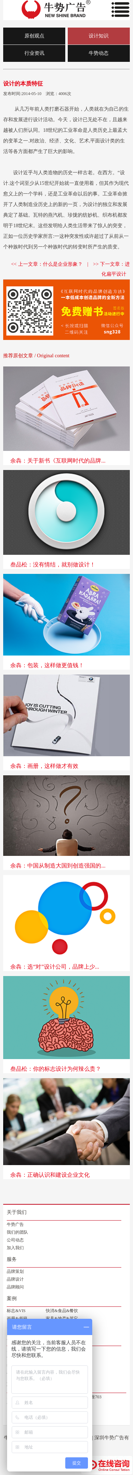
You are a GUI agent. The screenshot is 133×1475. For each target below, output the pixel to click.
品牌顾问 (15, 1287)
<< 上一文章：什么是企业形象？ (46, 264)
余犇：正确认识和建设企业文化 (50, 1175)
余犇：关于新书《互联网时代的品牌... (57, 461)
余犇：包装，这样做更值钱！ (47, 665)
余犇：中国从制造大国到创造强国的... (57, 866)
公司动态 (15, 1240)
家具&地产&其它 (62, 1318)
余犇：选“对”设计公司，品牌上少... (54, 967)
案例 (12, 1298)
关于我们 (17, 1212)
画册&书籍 (17, 1318)
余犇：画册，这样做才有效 (44, 766)
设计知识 (99, 36)
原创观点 (34, 36)
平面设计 (100, 140)
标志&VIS (16, 1310)
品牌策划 (15, 1271)
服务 (12, 1259)
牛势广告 (15, 1224)
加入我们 (15, 1247)
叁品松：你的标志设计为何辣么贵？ (55, 1069)
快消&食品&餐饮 (62, 1310)
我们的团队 (17, 1232)
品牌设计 (15, 1279)
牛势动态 (99, 53)
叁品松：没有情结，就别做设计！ (52, 565)
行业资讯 (34, 53)
